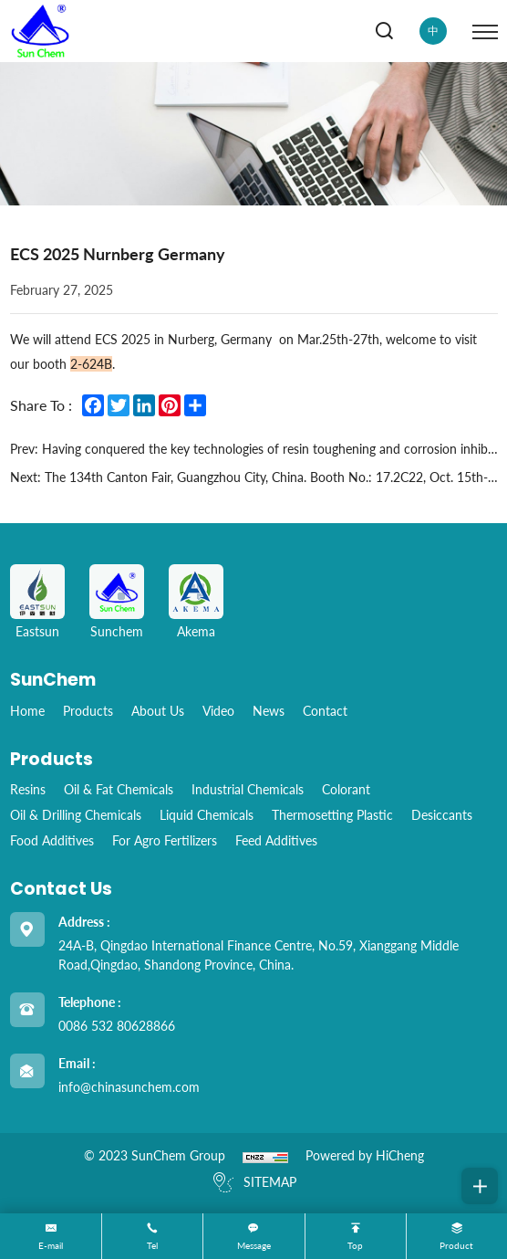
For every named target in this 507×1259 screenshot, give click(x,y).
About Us (157, 711)
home (27, 711)
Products (88, 711)
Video (218, 711)
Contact (325, 711)
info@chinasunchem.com (129, 1087)
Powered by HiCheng (364, 1155)
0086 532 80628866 (116, 1025)
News (269, 711)
